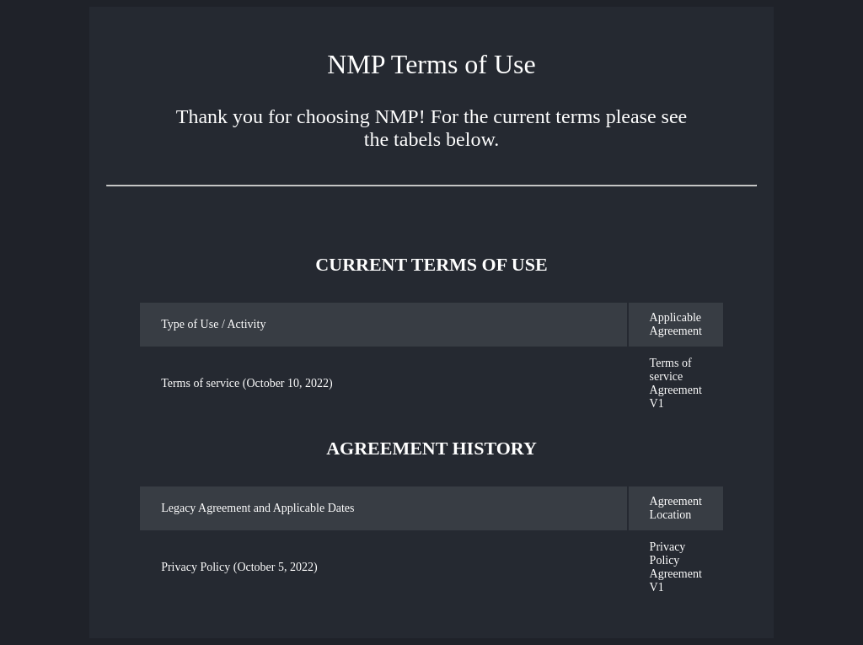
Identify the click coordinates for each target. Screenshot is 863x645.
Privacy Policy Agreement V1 (676, 567)
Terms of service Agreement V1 (676, 383)
